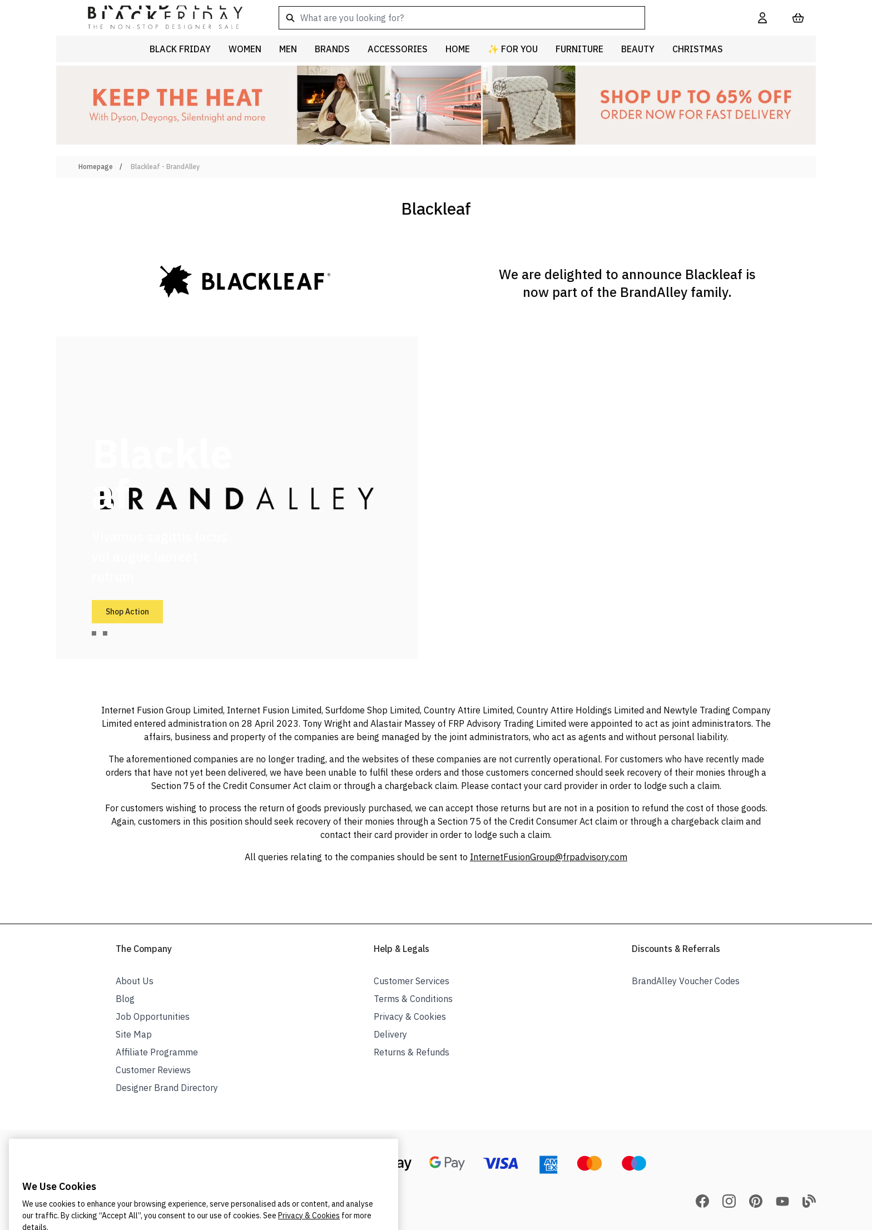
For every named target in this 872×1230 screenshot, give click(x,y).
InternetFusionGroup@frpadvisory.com (548, 856)
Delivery (390, 1034)
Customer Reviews (153, 1069)
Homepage (95, 166)
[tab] (94, 633)
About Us (134, 980)
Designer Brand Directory (167, 1087)
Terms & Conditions (413, 998)
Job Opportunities (153, 1016)
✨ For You (513, 48)
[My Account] (762, 18)
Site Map (134, 1034)
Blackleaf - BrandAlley (165, 166)
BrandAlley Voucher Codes (686, 980)
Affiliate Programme (157, 1052)
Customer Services (411, 980)
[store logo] (156, 18)
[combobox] (500, 17)
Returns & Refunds (411, 1052)
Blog (125, 998)
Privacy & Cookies (410, 1016)
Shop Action (127, 612)
